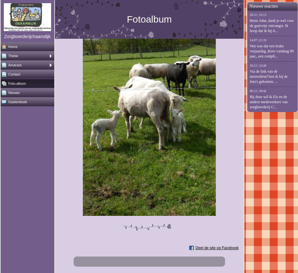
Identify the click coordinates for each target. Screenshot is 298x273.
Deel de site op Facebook (217, 248)
